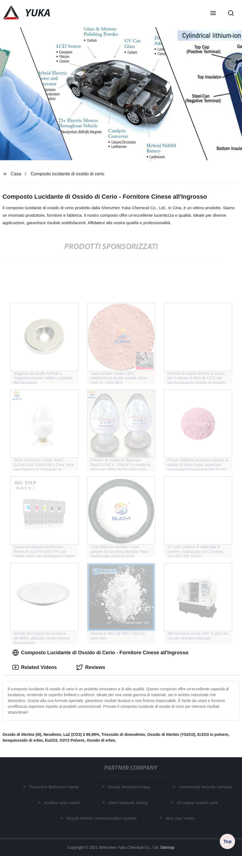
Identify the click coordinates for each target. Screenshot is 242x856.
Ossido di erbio (101, 740)
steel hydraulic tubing (129, 802)
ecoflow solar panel (63, 802)
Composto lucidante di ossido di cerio (67, 173)
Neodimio (52, 734)
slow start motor (181, 818)
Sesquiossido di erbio (23, 740)
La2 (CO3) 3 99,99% (81, 734)
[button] (213, 13)
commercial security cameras (207, 786)
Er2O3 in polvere (212, 734)
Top (227, 841)
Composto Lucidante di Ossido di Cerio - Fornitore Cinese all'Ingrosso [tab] (100, 652)
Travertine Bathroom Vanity (55, 786)
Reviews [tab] (90, 667)
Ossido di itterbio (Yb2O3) (171, 734)
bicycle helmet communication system (103, 818)
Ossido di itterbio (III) (22, 734)
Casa (16, 173)
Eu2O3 (51, 740)
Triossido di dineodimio (123, 734)
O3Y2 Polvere (71, 740)
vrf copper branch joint (198, 802)
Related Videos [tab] (34, 667)
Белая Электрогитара (130, 786)
